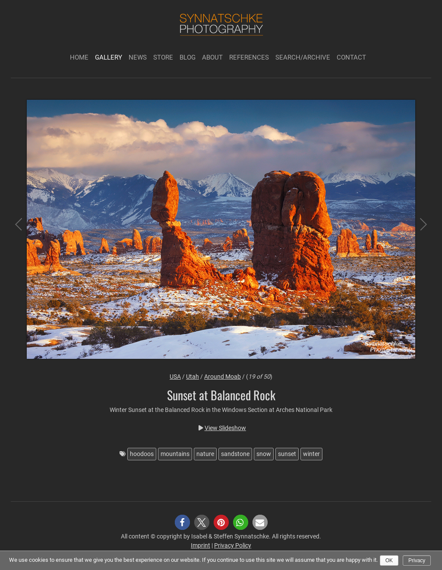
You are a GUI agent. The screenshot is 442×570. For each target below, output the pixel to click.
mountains (175, 453)
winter (311, 453)
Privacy (416, 560)
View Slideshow (225, 427)
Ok (389, 560)
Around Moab (222, 376)
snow (263, 453)
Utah (192, 376)
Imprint (200, 545)
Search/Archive (302, 57)
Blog (188, 57)
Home (79, 57)
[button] (182, 522)
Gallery (108, 57)
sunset (287, 453)
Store (163, 57)
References (249, 57)
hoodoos (142, 453)
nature (205, 453)
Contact (351, 57)
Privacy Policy (232, 545)
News (138, 57)
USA (175, 376)
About (212, 57)
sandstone (235, 453)
